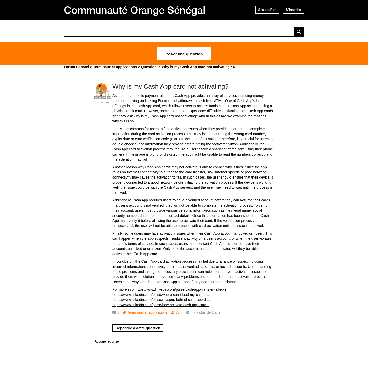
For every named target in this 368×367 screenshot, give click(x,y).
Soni (178, 312)
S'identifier (267, 9)
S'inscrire (293, 9)
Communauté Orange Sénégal (134, 10)
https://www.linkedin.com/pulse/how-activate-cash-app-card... (160, 305)
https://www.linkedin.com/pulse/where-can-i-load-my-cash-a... (161, 295)
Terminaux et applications (147, 312)
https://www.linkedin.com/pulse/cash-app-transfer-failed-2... (182, 289)
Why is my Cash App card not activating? (170, 86)
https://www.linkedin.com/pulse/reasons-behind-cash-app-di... (161, 300)
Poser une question (184, 53)
